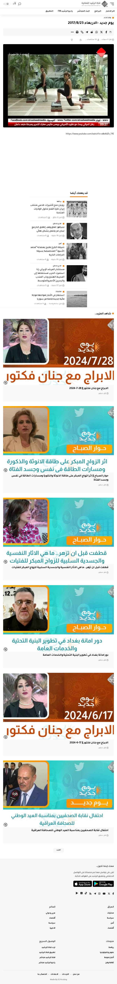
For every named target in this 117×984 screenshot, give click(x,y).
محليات (59, 291)
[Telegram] (95, 894)
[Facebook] (113, 894)
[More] (72, 32)
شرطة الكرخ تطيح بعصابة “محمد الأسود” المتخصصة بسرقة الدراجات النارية (47, 251)
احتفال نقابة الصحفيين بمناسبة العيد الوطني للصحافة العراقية (69, 830)
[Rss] (90, 894)
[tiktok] (86, 894)
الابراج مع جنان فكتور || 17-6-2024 (89, 742)
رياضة (59, 201)
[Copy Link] (82, 32)
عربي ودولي (57, 223)
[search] (19, 4)
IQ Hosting (62, 980)
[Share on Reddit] (92, 32)
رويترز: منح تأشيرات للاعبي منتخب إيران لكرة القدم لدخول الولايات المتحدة (47, 209)
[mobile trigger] (111, 4)
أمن (60, 244)
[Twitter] (109, 894)
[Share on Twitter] (101, 32)
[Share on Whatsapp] (96, 32)
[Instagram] (99, 894)
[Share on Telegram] (87, 32)
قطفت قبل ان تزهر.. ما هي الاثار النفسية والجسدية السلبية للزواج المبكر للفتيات (60, 567)
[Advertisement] (58, 163)
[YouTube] (104, 894)
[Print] (77, 32)
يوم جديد (107, 18)
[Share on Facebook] (106, 32)
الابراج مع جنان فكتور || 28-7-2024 (88, 388)
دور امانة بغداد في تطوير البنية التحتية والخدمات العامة (75, 655)
